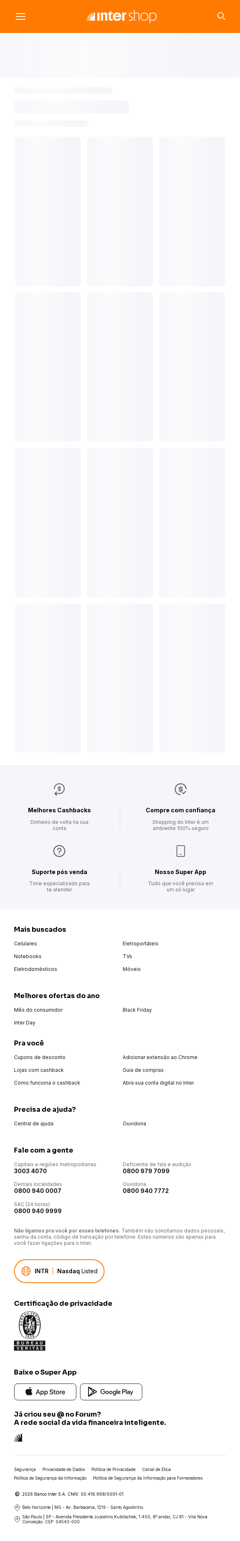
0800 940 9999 (38, 1210)
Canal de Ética (156, 1469)
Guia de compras (143, 1070)
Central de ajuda (34, 1123)
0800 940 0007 (37, 1190)
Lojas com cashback (39, 1070)
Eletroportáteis (140, 943)
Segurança (25, 1469)
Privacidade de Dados (63, 1469)
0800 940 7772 (146, 1190)
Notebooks (28, 956)
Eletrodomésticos (35, 969)
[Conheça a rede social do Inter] (18, 1437)
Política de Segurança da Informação (50, 1478)
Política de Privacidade (113, 1469)
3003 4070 (30, 1170)
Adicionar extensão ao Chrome (160, 1057)
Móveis (132, 969)
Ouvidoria (134, 1123)
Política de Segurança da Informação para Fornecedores (148, 1478)
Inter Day (24, 1023)
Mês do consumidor (38, 1010)
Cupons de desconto (39, 1057)
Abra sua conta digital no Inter (158, 1083)
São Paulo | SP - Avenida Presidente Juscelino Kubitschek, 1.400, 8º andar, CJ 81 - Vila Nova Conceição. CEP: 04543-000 (110, 1519)
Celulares (25, 943)
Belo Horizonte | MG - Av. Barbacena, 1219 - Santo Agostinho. (79, 1507)
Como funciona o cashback (47, 1083)
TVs (127, 956)
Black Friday (137, 1010)
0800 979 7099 (146, 1170)
